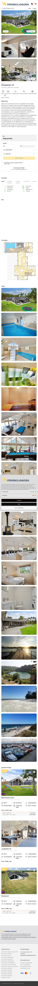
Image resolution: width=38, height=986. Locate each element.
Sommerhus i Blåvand (6, 968)
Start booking (19, 158)
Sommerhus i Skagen (6, 973)
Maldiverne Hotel (5, 977)
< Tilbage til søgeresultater (7, 8)
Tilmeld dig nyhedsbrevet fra (27, 955)
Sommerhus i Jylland (6, 953)
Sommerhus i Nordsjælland (8, 962)
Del (29, 8)
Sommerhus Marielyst (6, 975)
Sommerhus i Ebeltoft (6, 972)
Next (35, 782)
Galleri (31, 78)
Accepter (19, 500)
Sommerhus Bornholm (7, 959)
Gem (34, 8)
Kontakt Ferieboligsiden (26, 962)
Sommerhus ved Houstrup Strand (9, 966)
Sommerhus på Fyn (6, 955)
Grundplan (30, 31)
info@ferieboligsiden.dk (21, 169)
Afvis (19, 504)
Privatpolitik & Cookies (25, 966)
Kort (6, 31)
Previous (2, 782)
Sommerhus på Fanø (6, 970)
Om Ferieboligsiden (25, 964)
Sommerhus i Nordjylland (7, 961)
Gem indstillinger (19, 507)
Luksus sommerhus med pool (8, 964)
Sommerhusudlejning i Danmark (9, 951)
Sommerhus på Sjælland (7, 957)
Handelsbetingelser (25, 968)
